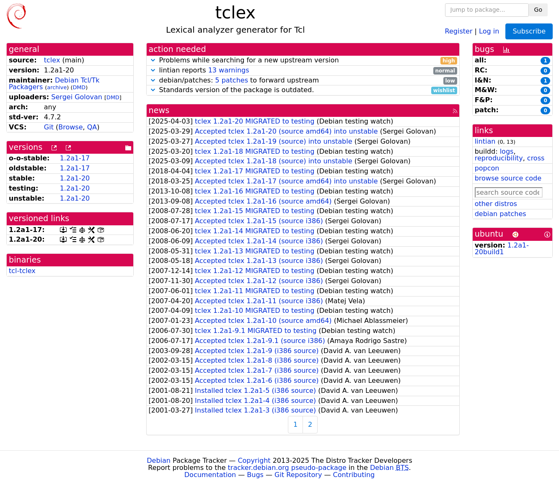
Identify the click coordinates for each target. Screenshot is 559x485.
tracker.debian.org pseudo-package (287, 468)
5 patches (231, 80)
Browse (70, 127)
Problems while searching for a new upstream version (303, 60)
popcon (487, 168)
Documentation (210, 475)
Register (459, 31)
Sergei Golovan (76, 97)
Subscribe (529, 31)
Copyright (254, 460)
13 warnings (228, 70)
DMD (78, 87)
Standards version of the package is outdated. (303, 90)
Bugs (255, 475)
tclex (52, 60)
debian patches (500, 214)
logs (507, 151)
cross (535, 158)
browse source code (508, 178)
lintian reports (303, 70)
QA (92, 127)
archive (57, 87)
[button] (153, 60)
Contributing (354, 475)
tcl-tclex (22, 271)
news (159, 110)
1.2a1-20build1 (502, 248)
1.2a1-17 (75, 158)
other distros (496, 204)
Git (49, 127)
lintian (485, 141)
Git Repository (298, 475)
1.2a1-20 (75, 178)
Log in (489, 31)
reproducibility (499, 158)
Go (538, 9)
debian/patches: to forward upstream (303, 80)
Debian (159, 460)
